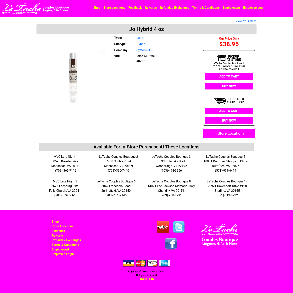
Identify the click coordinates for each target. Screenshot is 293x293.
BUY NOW (229, 86)
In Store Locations (229, 133)
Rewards (151, 7)
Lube (139, 38)
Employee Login (254, 7)
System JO (143, 50)
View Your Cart (245, 21)
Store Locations (114, 7)
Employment (231, 7)
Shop (96, 7)
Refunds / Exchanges (174, 7)
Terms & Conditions (206, 7)
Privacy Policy (146, 278)
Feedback (135, 7)
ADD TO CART (229, 76)
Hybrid (140, 44)
